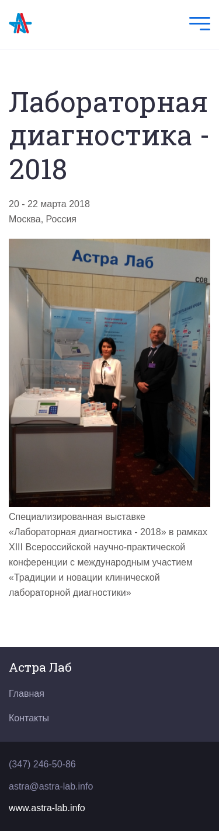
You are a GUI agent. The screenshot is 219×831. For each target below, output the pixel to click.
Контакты (29, 718)
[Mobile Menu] (196, 25)
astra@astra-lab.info (51, 786)
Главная (26, 694)
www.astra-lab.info (47, 808)
